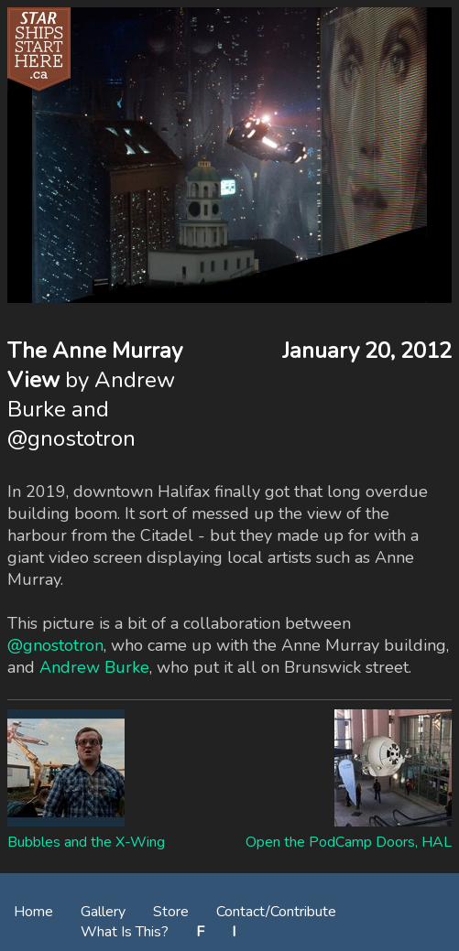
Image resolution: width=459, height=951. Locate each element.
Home (33, 912)
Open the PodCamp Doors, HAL (349, 842)
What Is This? (125, 932)
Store (171, 912)
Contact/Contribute (276, 912)
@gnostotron (55, 645)
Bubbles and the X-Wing (86, 842)
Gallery (103, 912)
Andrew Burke (94, 667)
